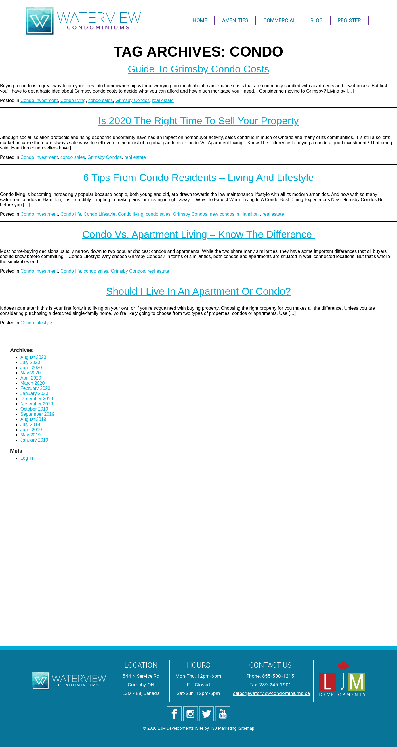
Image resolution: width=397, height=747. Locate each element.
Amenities (235, 20)
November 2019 (36, 403)
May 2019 (30, 434)
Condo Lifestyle (99, 214)
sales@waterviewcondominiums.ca (271, 693)
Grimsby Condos (132, 100)
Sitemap (246, 728)
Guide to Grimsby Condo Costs (198, 68)
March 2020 (32, 383)
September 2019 (37, 414)
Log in (26, 458)
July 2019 (30, 424)
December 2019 (36, 398)
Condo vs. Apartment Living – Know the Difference (198, 234)
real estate (163, 100)
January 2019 (34, 440)
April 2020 (30, 378)
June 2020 (31, 367)
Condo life (70, 214)
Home (200, 20)
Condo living (73, 100)
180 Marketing (223, 728)
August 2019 (33, 419)
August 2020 (33, 357)
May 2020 (30, 372)
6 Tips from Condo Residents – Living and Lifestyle (198, 177)
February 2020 (35, 388)
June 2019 (31, 429)
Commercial (279, 20)
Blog (316, 20)
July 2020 (30, 362)
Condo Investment (39, 100)
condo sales (100, 100)
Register (349, 20)
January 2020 (34, 393)
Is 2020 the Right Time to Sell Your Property (198, 120)
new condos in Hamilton (235, 214)
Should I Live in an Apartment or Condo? (198, 291)
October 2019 (34, 409)
